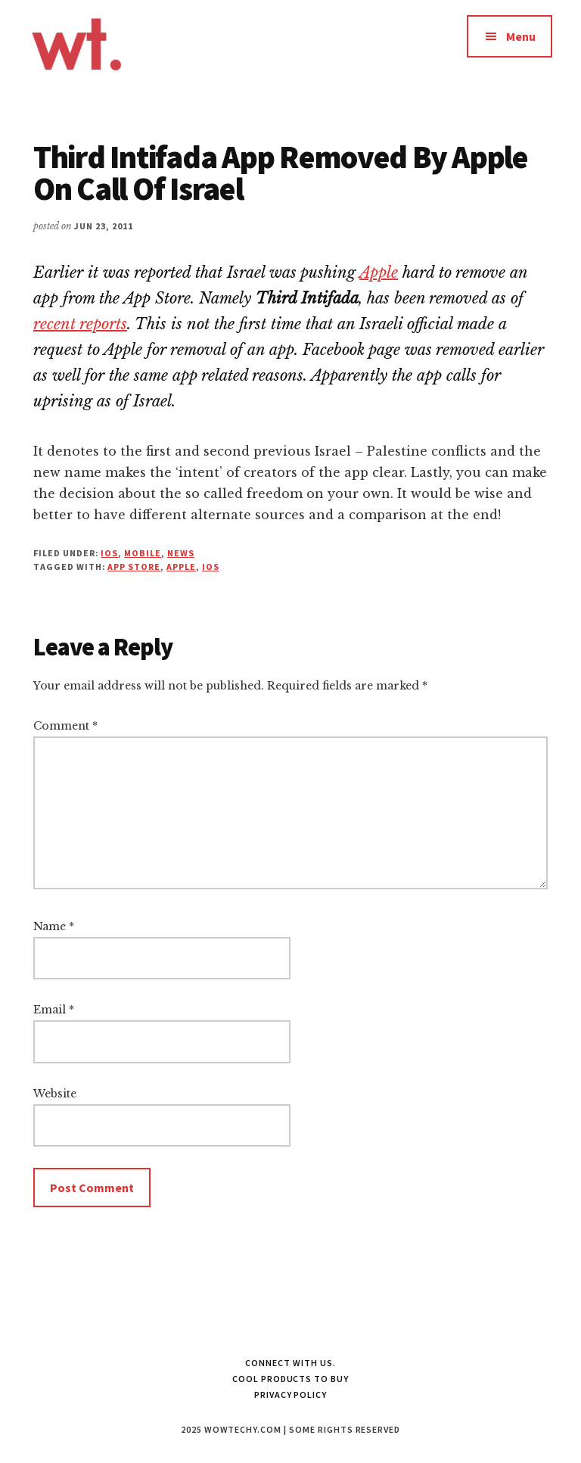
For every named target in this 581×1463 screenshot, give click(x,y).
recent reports (80, 324)
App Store (133, 566)
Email (53, 1009)
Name (53, 926)
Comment (65, 726)
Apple (378, 272)
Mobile (142, 553)
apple (181, 566)
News (180, 553)
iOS (109, 553)
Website (54, 1093)
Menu (521, 36)
